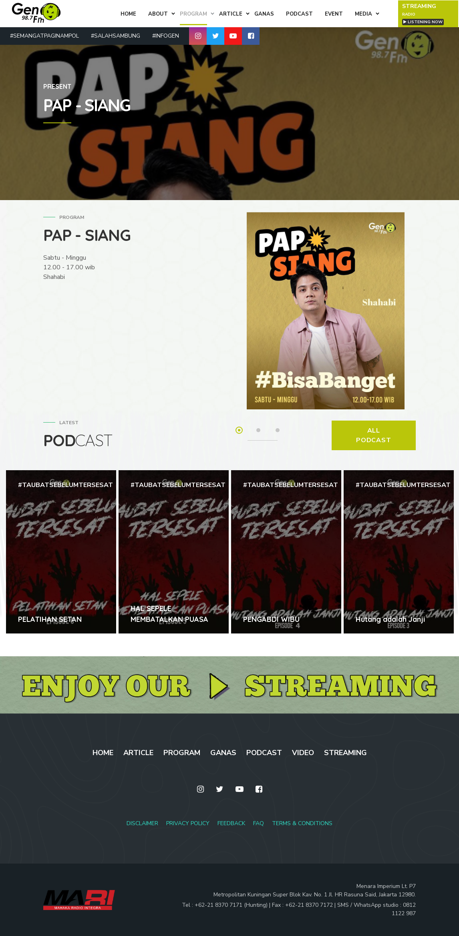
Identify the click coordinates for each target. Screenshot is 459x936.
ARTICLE (138, 753)
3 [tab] (278, 430)
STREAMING (345, 753)
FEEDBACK (231, 823)
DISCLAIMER (142, 823)
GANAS (223, 753)
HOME (103, 753)
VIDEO (303, 753)
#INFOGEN (165, 35)
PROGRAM (181, 753)
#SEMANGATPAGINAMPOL (44, 35)
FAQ (258, 823)
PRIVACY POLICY (187, 823)
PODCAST (264, 753)
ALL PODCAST (373, 435)
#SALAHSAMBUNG (115, 35)
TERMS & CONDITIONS (302, 823)
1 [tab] (239, 430)
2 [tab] (258, 430)
